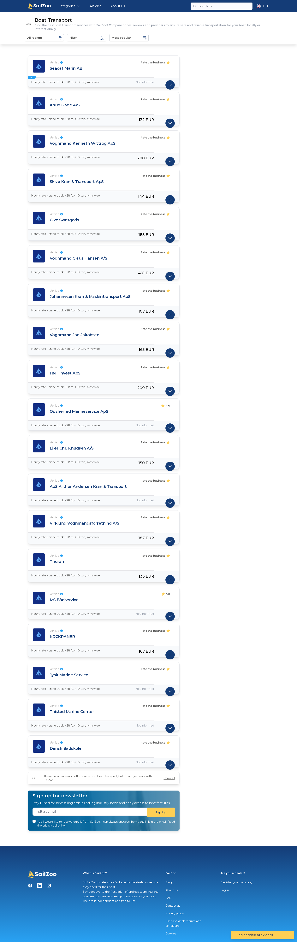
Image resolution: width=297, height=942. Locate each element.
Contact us (172, 905)
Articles (95, 6)
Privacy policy (174, 913)
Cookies (170, 933)
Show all (169, 778)
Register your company (236, 882)
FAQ (168, 898)
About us (117, 6)
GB (262, 6)
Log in (224, 890)
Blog (168, 882)
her (63, 825)
